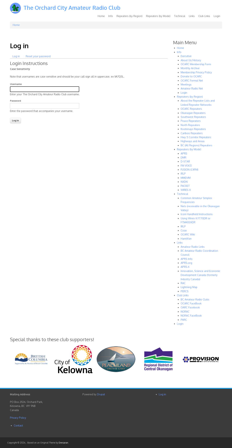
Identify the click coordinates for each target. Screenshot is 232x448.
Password (15, 100)
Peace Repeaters (191, 120)
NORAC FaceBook (191, 315)
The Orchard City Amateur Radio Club (72, 7)
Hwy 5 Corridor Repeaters (196, 137)
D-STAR (185, 161)
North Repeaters (190, 125)
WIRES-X (186, 189)
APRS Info (186, 258)
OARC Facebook (190, 307)
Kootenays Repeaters (193, 129)
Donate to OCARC (191, 76)
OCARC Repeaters (191, 108)
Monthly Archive (190, 68)
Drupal (101, 394)
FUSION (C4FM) (189, 169)
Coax (184, 230)
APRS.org (186, 262)
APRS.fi (185, 266)
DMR (183, 157)
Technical (179, 16)
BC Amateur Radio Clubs (195, 299)
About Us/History (191, 60)
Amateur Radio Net (192, 88)
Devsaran (63, 442)
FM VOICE (186, 165)
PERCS (184, 291)
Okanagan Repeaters (193, 112)
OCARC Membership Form (196, 64)
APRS (184, 153)
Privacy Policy (18, 417)
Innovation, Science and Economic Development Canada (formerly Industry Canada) (200, 275)
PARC (184, 319)
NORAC (185, 311)
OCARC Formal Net (192, 80)
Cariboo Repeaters (192, 133)
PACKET (185, 185)
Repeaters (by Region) (129, 16)
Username (16, 84)
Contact (18, 425)
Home (101, 16)
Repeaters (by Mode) (158, 16)
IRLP (183, 173)
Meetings (186, 84)
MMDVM (185, 177)
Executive (186, 56)
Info (110, 16)
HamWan (186, 238)
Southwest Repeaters (193, 116)
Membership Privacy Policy (196, 72)
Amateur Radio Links (193, 246)
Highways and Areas (193, 141)
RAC (183, 283)
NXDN (184, 181)
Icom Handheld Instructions (197, 214)
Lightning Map (189, 287)
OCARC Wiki (188, 234)
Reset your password (38, 56)
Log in (17, 56)
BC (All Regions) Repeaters (196, 145)
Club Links (204, 16)
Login (217, 16)
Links (192, 16)
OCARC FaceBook (191, 303)
